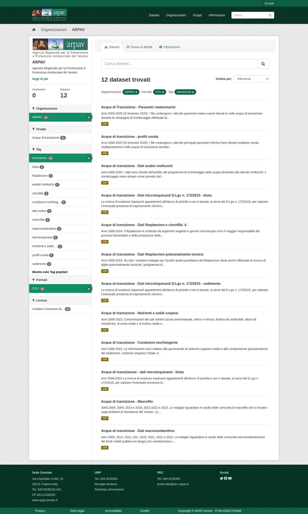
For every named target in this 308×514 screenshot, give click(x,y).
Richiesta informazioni (109, 489)
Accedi (269, 3)
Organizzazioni (176, 15)
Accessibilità (113, 511)
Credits (144, 511)
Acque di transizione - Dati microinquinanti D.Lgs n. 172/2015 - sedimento (161, 283)
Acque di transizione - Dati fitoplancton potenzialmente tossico (152, 254)
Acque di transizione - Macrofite (127, 401)
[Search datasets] (252, 15)
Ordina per (223, 79)
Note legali (77, 511)
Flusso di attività (139, 47)
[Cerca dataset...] (179, 64)
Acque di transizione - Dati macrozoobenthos (138, 431)
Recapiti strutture (106, 484)
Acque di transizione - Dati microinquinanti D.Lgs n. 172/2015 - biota (156, 195)
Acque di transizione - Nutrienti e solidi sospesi (139, 313)
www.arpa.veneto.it (44, 500)
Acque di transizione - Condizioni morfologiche (139, 342)
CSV (104, 124)
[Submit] (270, 15)
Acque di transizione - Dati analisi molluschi (137, 166)
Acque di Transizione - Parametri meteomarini (138, 107)
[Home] (34, 30)
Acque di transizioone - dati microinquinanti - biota (142, 372)
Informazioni (217, 15)
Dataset (154, 15)
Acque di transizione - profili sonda (129, 136)
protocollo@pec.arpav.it (172, 484)
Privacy (40, 511)
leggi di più (40, 79)
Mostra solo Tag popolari (50, 272)
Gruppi (197, 15)
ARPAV (78, 30)
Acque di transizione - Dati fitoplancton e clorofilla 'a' (144, 225)
